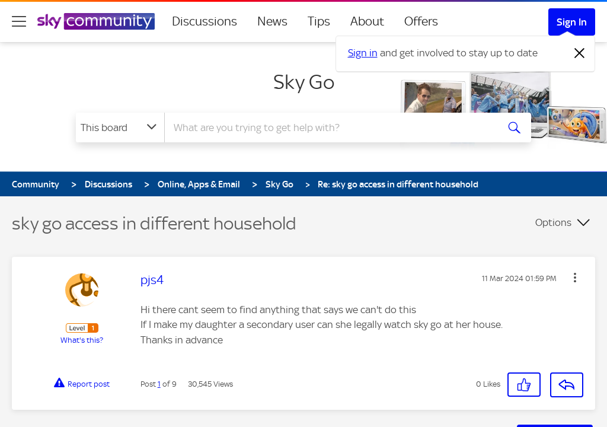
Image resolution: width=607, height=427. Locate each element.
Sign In (572, 22)
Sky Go (303, 82)
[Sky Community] (96, 21)
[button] (524, 384)
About (367, 21)
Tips (319, 21)
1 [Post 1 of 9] (159, 384)
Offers (421, 21)
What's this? (81, 340)
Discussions (204, 21)
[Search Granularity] (120, 127)
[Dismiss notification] (579, 53)
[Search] (329, 127)
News (272, 21)
